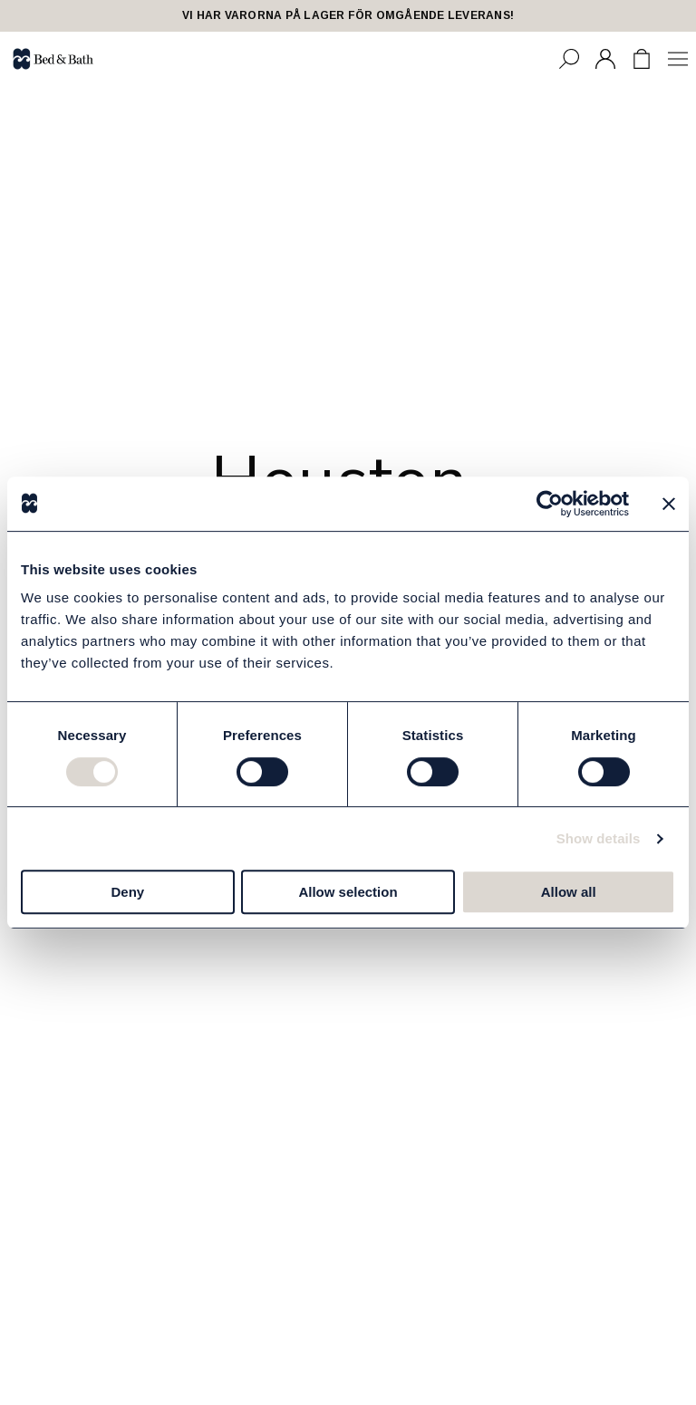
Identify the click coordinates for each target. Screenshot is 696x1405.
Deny (127, 892)
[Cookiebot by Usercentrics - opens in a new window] (549, 503)
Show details (598, 838)
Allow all (568, 892)
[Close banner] (668, 503)
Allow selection (347, 892)
